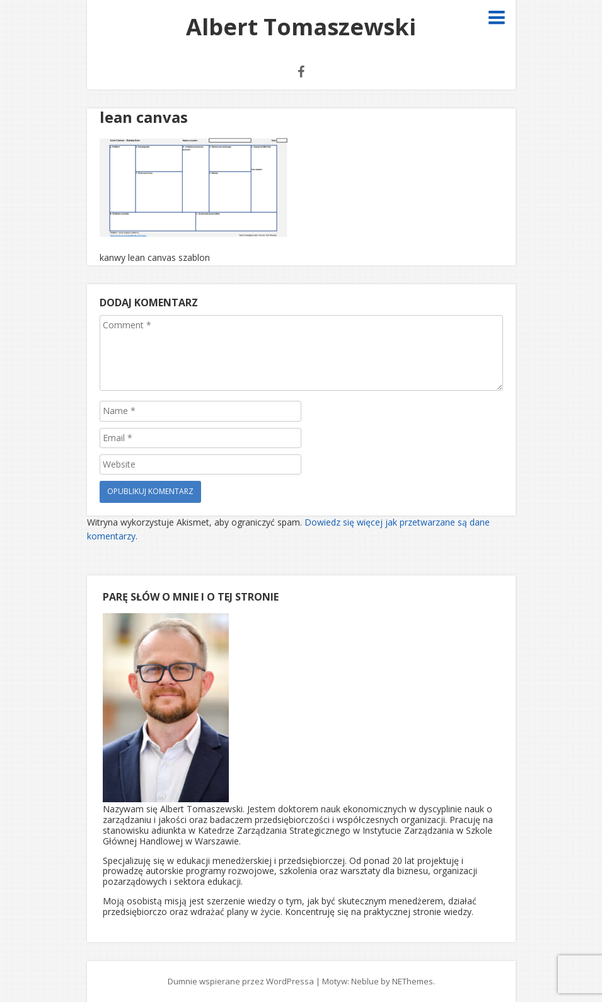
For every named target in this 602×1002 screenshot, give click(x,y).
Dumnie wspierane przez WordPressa (241, 981)
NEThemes (412, 981)
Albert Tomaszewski (301, 26)
